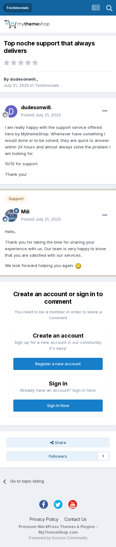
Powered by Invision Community (58, 537)
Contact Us (75, 519)
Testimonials (47, 85)
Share (58, 442)
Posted (41, 114)
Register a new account (58, 363)
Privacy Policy (44, 519)
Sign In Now (58, 405)
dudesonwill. (23, 79)
